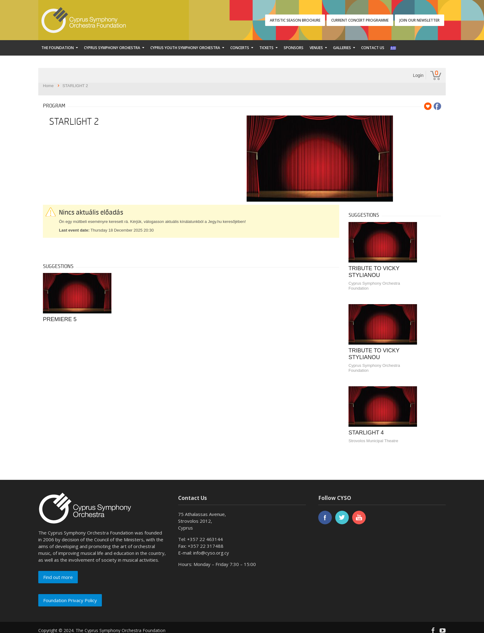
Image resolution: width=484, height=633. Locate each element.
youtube (359, 517)
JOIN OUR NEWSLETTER (419, 20)
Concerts (239, 47)
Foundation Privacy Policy (70, 600)
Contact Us (372, 47)
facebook (325, 517)
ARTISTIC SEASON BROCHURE (295, 20)
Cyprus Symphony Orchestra (112, 47)
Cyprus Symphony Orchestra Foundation (374, 286)
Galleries (342, 47)
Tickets (266, 47)
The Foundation (57, 47)
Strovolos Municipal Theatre (373, 440)
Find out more (58, 577)
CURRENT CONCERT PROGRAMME (360, 20)
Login (418, 75)
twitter (342, 517)
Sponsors (293, 47)
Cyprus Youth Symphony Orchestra (185, 47)
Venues (316, 47)
